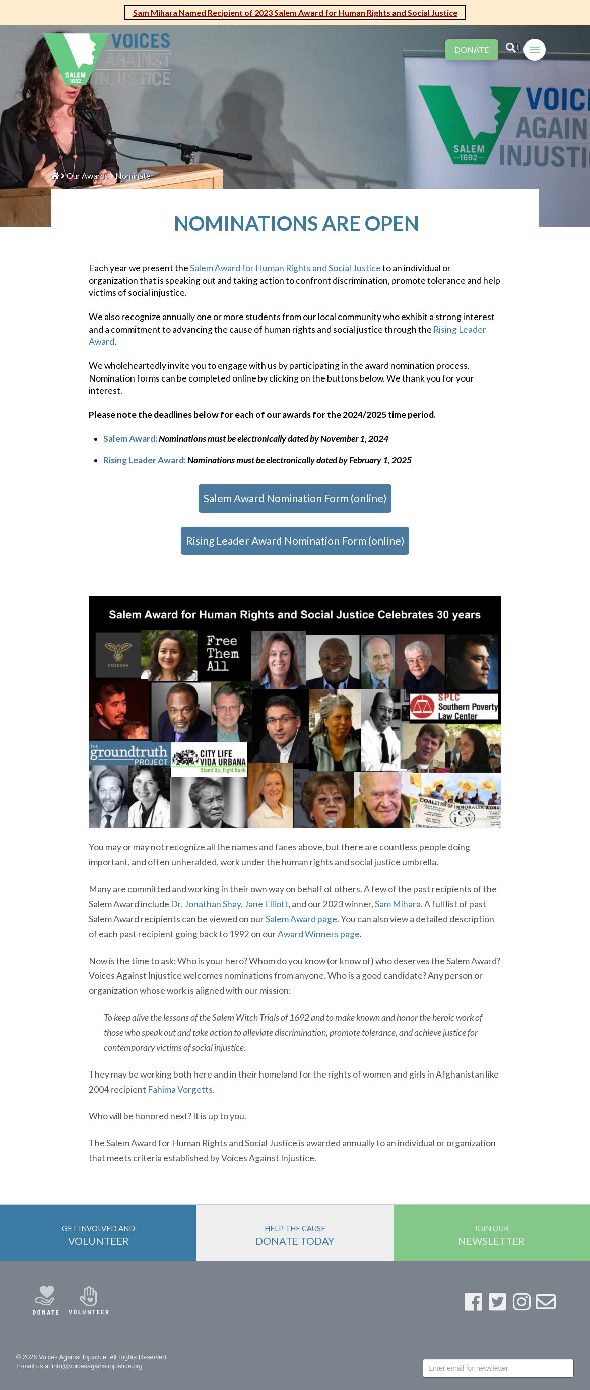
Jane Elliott (266, 904)
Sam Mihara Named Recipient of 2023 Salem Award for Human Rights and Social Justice (295, 12)
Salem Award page (301, 919)
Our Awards (87, 175)
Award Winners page (319, 934)
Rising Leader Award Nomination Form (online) (295, 540)
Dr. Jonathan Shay (206, 904)
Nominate (132, 175)
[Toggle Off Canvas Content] (534, 50)
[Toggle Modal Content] (511, 48)
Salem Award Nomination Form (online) (295, 498)
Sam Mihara (398, 904)
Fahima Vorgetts (180, 1089)
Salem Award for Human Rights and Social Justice (285, 268)
